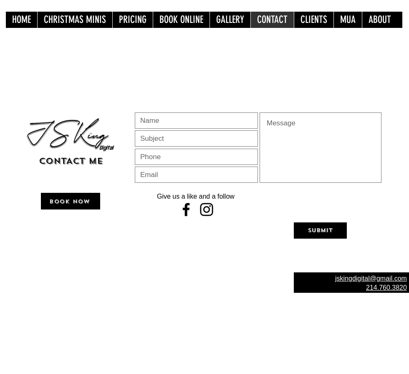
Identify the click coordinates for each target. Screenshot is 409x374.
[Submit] (320, 230)
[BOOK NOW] (70, 201)
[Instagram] (206, 209)
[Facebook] (186, 209)
